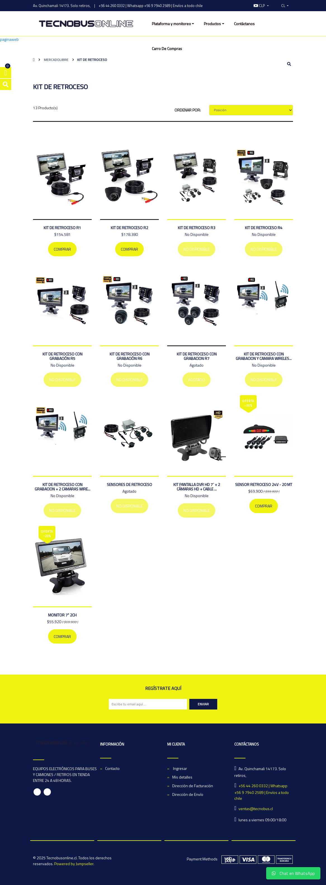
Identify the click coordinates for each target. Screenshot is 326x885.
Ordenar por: (187, 110)
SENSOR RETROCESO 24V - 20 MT (263, 484)
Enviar (203, 704)
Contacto (112, 768)
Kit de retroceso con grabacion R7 (197, 356)
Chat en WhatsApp (293, 873)
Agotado (196, 380)
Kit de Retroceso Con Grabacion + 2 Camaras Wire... (62, 486)
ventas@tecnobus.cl (255, 809)
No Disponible (196, 249)
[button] (261, 5)
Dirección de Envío (187, 794)
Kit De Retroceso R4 (263, 228)
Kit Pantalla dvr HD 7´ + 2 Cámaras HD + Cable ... (196, 486)
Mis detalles (182, 777)
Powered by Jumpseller (73, 864)
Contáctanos (244, 24)
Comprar (62, 249)
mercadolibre (55, 59)
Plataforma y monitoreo (171, 24)
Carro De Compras (167, 48)
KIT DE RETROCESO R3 (196, 228)
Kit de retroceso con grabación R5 (62, 356)
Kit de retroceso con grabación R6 (130, 356)
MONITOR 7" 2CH (62, 615)
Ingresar (179, 768)
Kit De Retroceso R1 (62, 228)
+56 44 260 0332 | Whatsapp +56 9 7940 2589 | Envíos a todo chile (151, 5)
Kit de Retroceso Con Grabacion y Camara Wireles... (264, 356)
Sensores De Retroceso (129, 484)
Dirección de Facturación (192, 786)
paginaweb (9, 39)
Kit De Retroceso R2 (129, 228)
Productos (212, 24)
